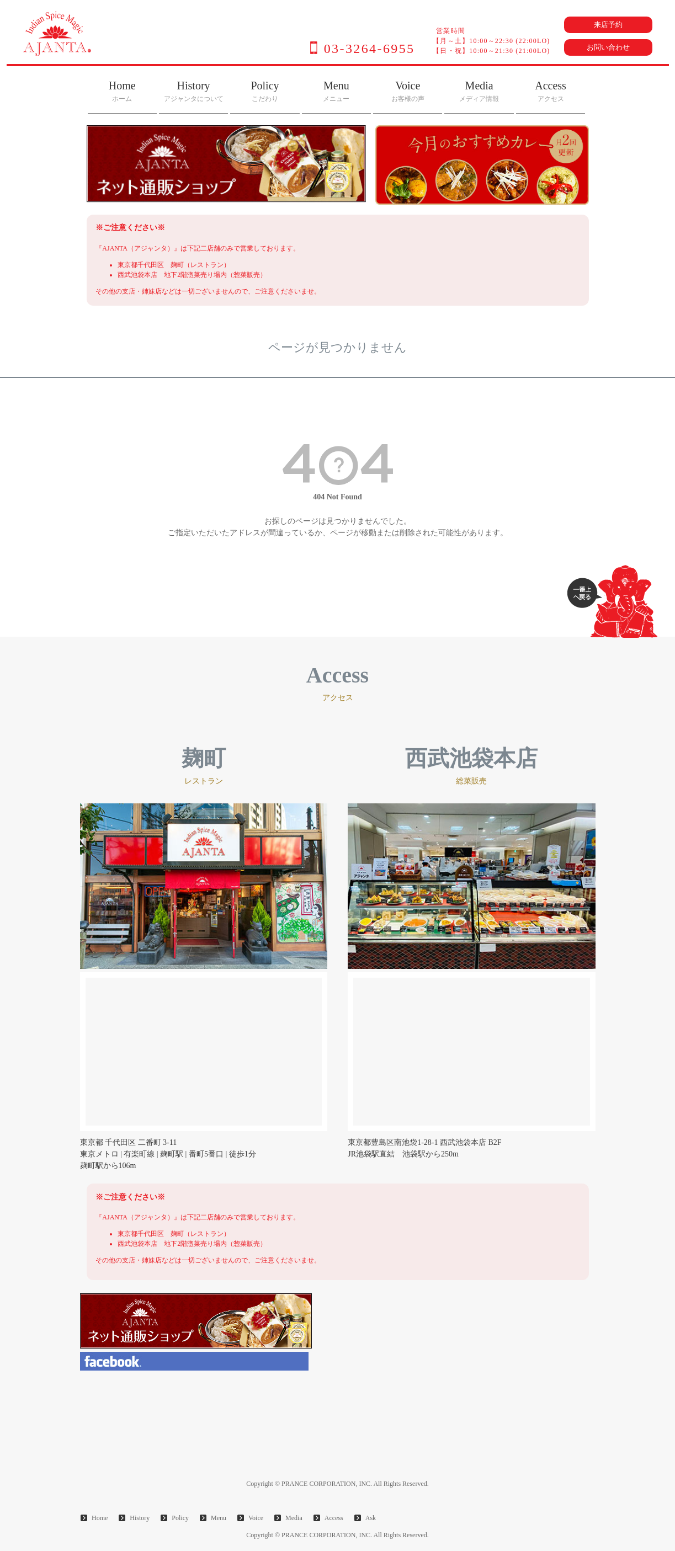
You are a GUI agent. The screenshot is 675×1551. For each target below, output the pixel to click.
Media (479, 91)
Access (550, 91)
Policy (265, 91)
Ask (370, 1518)
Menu (336, 91)
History (194, 91)
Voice (407, 91)
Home (122, 91)
